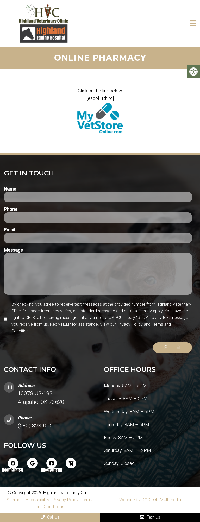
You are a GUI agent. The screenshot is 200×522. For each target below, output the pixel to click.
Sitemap (15, 499)
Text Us (150, 517)
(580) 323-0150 (37, 426)
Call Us (50, 517)
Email (9, 229)
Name (10, 189)
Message (13, 250)
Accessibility (37, 499)
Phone (10, 209)
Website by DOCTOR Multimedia (150, 499)
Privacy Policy (130, 324)
